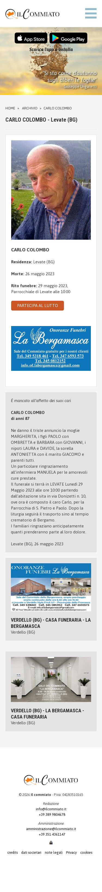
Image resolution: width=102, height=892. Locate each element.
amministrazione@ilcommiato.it (51, 829)
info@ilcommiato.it (51, 809)
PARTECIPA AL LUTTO (37, 305)
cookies (86, 852)
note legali (54, 852)
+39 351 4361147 (51, 834)
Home (10, 108)
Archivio (30, 108)
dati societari (31, 852)
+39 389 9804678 (51, 814)
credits (12, 852)
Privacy (71, 852)
